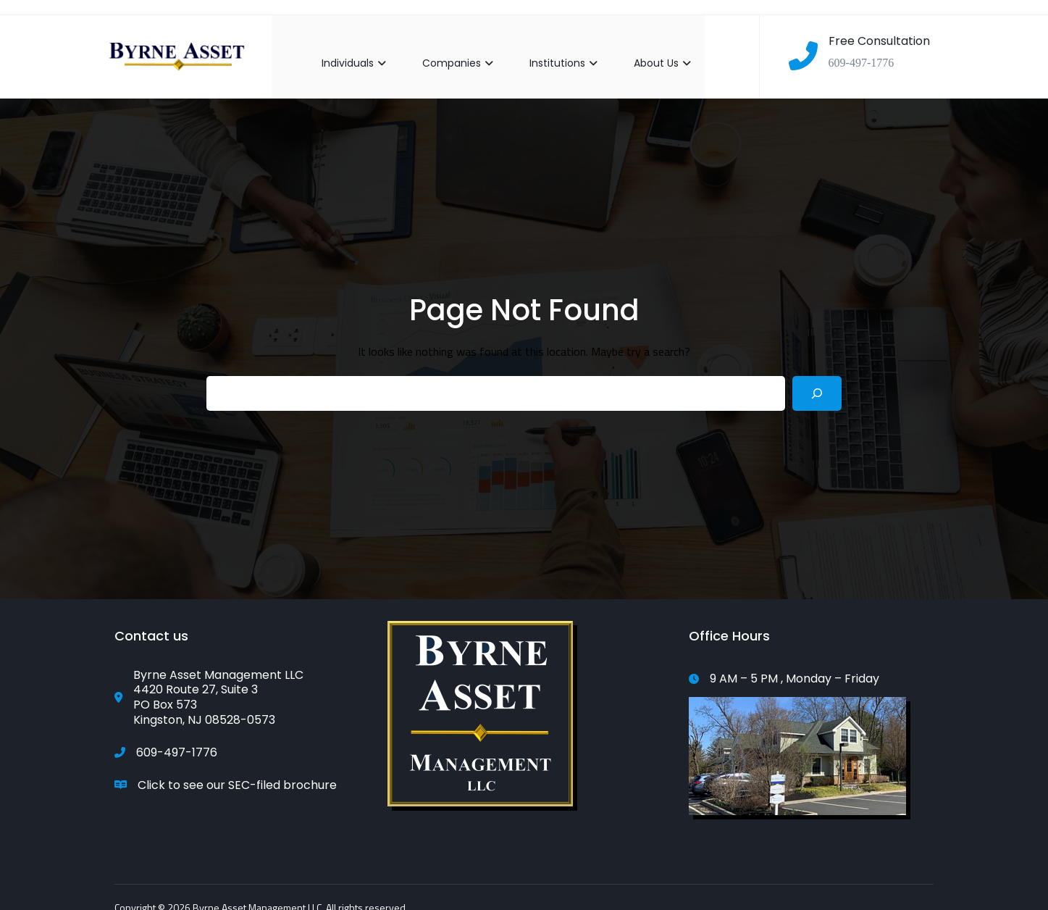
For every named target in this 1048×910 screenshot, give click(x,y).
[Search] (817, 379)
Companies (443, 49)
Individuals (340, 49)
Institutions (550, 49)
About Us (648, 49)
